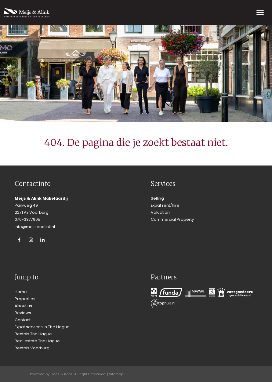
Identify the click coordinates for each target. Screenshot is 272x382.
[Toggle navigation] (260, 12)
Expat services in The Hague (42, 326)
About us (23, 305)
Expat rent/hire (165, 205)
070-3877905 (27, 219)
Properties (25, 298)
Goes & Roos (61, 374)
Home (21, 291)
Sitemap (116, 374)
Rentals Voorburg (32, 348)
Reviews (23, 312)
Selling (157, 198)
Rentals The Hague (33, 334)
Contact (23, 319)
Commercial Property (172, 219)
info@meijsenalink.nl (35, 226)
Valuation (160, 212)
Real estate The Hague (37, 341)
